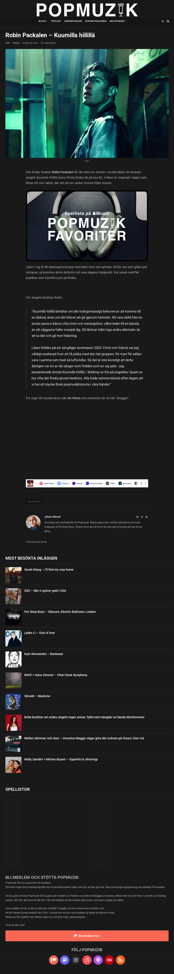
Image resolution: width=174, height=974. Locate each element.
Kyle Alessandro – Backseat (43, 654)
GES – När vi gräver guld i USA (45, 590)
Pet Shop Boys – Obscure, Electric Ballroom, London (60, 612)
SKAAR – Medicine (37, 696)
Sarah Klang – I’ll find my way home (49, 569)
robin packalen (34, 501)
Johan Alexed (52, 516)
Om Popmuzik (117, 21)
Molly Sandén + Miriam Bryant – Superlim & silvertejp (61, 759)
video (16, 43)
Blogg (42, 21)
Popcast (56, 21)
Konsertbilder (73, 21)
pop (7, 43)
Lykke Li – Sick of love (39, 633)
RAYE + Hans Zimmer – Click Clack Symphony (55, 675)
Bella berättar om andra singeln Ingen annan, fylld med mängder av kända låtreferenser (84, 717)
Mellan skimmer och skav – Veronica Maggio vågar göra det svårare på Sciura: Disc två (84, 738)
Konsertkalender (96, 21)
